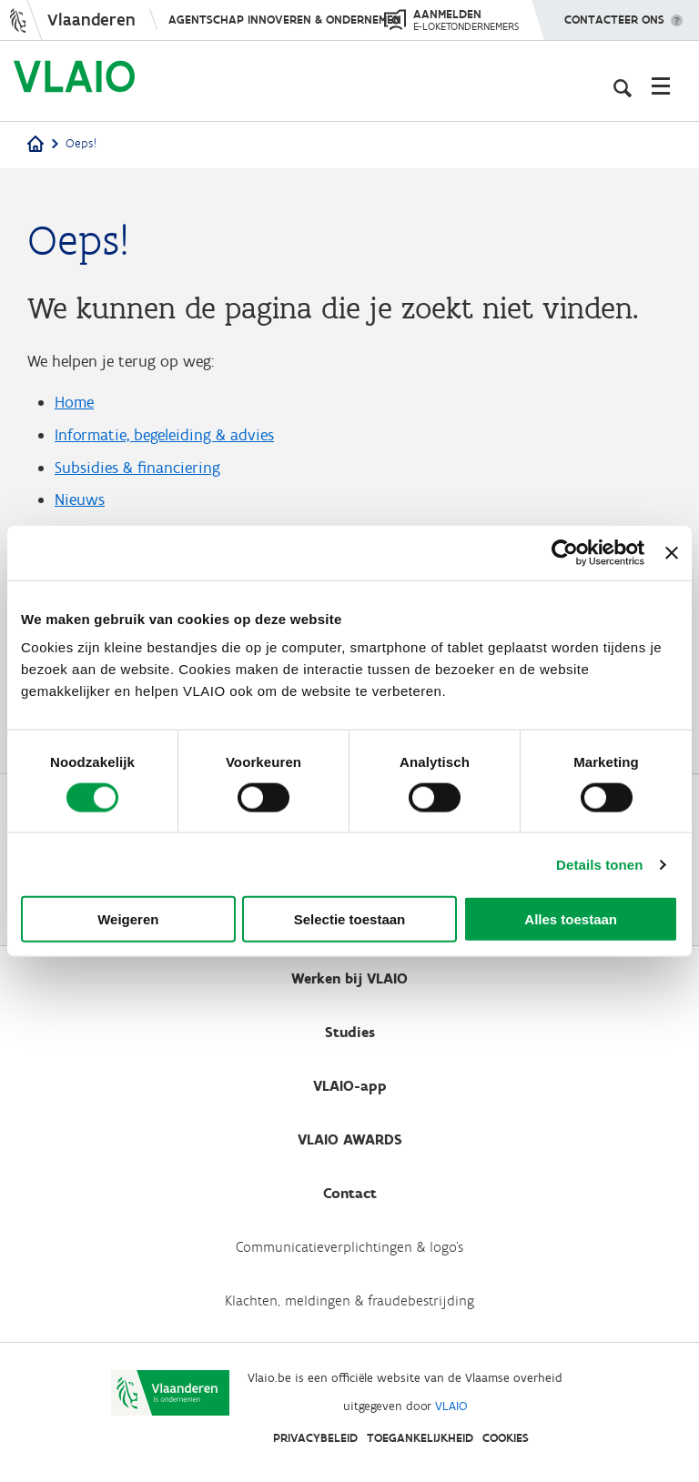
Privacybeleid (315, 1438)
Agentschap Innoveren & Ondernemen (284, 19)
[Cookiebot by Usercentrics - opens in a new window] (564, 552)
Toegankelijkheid (420, 1438)
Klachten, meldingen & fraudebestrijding (349, 1300)
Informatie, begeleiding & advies (164, 435)
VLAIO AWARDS (350, 1139)
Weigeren (127, 919)
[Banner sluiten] (671, 552)
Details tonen (599, 864)
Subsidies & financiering (137, 468)
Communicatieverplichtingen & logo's (349, 1246)
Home (74, 402)
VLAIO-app (350, 1085)
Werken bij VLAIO (349, 978)
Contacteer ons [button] (614, 13)
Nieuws (80, 500)
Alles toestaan (570, 919)
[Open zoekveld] (621, 85)
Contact (350, 1193)
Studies (350, 1032)
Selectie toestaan (350, 919)
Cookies (505, 1438)
